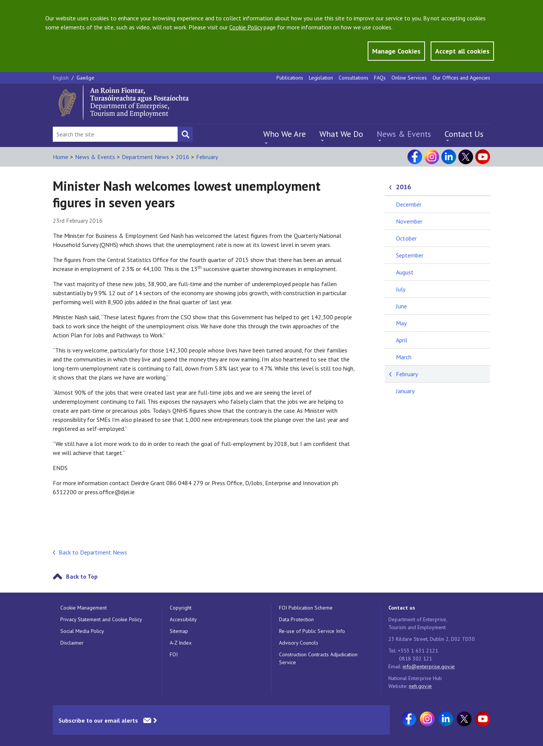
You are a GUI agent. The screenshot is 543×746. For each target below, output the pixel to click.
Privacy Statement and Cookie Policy (101, 619)
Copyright (181, 607)
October (406, 238)
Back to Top (82, 576)
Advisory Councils (298, 642)
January (405, 391)
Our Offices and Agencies (461, 77)
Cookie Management (83, 607)
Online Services (409, 77)
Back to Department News (93, 552)
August (405, 272)
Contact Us (464, 134)
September (409, 255)
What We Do (341, 134)
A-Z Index (181, 642)
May (401, 323)
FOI (174, 654)
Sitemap (179, 631)
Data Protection (296, 619)
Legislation (321, 77)
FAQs (380, 77)
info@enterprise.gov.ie (429, 666)
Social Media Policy (82, 631)
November (409, 221)
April (401, 340)
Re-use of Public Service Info (312, 631)
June (401, 306)
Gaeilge (85, 77)
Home (60, 157)
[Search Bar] (115, 134)
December (409, 204)
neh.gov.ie (420, 686)
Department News (145, 157)
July (400, 289)
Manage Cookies (396, 51)
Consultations (353, 77)
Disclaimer (72, 642)
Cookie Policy (245, 27)
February (207, 157)
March (403, 357)
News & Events (404, 134)
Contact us (401, 607)
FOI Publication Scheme (306, 607)
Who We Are (284, 134)
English (61, 77)
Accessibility (183, 619)
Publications (289, 77)
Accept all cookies (462, 51)
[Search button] (185, 134)
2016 (182, 157)
